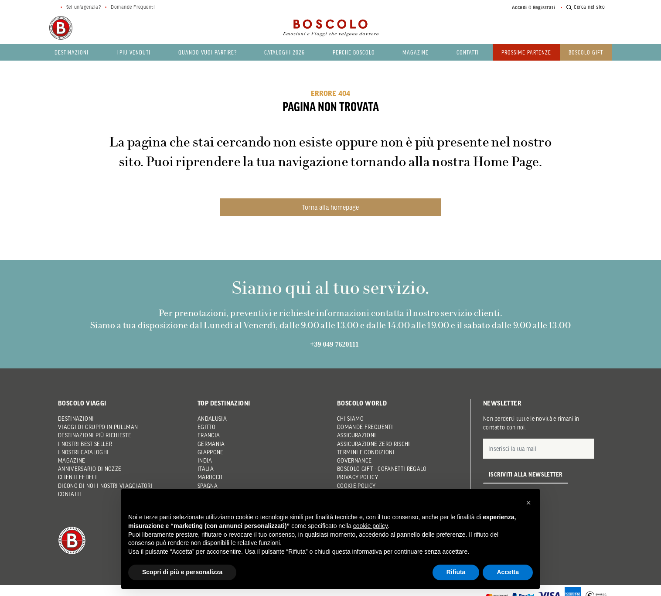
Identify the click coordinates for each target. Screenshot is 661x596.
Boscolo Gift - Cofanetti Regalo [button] (382, 469)
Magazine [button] (415, 52)
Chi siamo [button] (350, 418)
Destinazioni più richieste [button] (94, 435)
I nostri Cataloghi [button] (83, 452)
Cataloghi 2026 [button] (284, 52)
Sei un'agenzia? (83, 7)
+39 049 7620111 (334, 344)
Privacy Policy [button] (357, 477)
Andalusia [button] (212, 418)
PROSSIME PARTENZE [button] (526, 52)
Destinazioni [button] (72, 52)
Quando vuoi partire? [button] (207, 52)
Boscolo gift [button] (586, 52)
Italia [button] (206, 469)
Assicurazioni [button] (356, 435)
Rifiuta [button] (456, 572)
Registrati (544, 7)
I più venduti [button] (133, 52)
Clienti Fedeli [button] (77, 477)
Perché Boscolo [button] (354, 52)
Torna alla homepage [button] (330, 207)
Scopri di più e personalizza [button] (182, 572)
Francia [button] (209, 435)
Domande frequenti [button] (365, 427)
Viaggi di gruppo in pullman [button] (98, 427)
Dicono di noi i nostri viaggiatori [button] (105, 486)
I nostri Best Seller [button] (85, 444)
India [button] (205, 460)
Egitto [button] (206, 427)
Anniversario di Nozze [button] (89, 469)
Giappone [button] (211, 452)
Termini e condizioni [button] (366, 452)
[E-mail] (538, 449)
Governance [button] (354, 460)
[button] (528, 503)
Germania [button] (211, 444)
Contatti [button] (468, 52)
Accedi (519, 7)
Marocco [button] (210, 477)
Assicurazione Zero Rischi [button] (373, 444)
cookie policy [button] (370, 525)
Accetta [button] (508, 572)
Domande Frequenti (133, 7)
